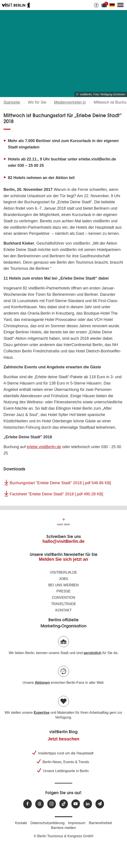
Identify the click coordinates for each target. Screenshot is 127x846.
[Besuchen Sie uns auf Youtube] (75, 803)
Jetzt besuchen (63, 738)
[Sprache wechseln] (113, 5)
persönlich (92, 653)
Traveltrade (63, 604)
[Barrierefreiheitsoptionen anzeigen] (96, 5)
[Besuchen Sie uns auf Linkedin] (87, 803)
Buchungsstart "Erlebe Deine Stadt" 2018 (60, 483)
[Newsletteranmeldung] (99, 803)
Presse (63, 591)
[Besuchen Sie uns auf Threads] (39, 803)
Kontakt (63, 610)
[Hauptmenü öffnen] (120, 5)
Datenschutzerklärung (47, 823)
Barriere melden (63, 828)
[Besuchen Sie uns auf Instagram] (51, 803)
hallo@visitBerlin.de (63, 541)
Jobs (63, 579)
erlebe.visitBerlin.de (44, 447)
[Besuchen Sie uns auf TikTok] (63, 803)
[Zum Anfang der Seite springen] (63, 521)
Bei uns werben (63, 585)
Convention (63, 597)
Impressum (76, 823)
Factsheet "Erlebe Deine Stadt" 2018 (56, 494)
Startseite (12, 102)
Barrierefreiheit (100, 823)
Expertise (41, 712)
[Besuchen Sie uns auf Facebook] (27, 803)
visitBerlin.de (63, 572)
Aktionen (42, 682)
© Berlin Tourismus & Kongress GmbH (63, 836)
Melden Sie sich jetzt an (63, 559)
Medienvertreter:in (70, 102)
